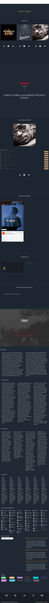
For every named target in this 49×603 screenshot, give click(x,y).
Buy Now (3, 577)
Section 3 (28, 561)
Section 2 (28, 549)
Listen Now (36, 577)
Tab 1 (3, 538)
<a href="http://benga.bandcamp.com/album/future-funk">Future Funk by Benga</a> (36, 216)
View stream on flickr (30, 262)
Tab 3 (11, 538)
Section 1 (28, 538)
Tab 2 (7, 538)
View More (28, 577)
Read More (12, 577)
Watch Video (44, 577)
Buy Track (46, 151)
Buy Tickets (20, 577)
